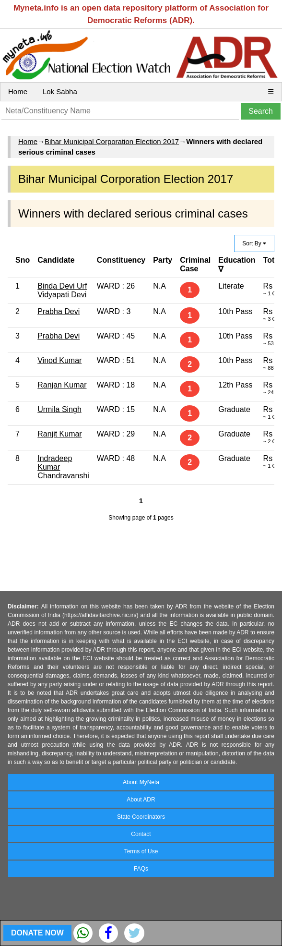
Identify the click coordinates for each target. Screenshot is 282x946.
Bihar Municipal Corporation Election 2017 (112, 141)
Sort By (254, 243)
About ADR (141, 799)
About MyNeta (141, 782)
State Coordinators (141, 816)
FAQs (141, 868)
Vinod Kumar (59, 360)
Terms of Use (141, 851)
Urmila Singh (59, 409)
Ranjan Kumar (61, 385)
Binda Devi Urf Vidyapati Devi (62, 290)
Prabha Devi (58, 311)
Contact (141, 834)
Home (17, 91)
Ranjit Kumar (59, 434)
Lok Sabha (60, 91)
